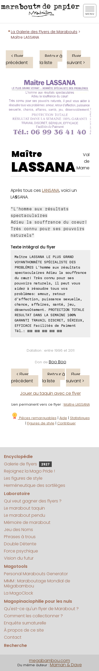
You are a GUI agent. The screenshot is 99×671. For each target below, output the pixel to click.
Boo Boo (57, 362)
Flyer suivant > (76, 59)
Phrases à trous (20, 537)
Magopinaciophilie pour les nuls (38, 601)
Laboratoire (17, 494)
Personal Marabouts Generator (36, 574)
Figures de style (40, 423)
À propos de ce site (24, 630)
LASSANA (43, 167)
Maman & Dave (66, 665)
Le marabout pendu (24, 515)
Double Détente (20, 544)
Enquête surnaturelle (25, 623)
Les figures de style (23, 478)
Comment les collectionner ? (33, 616)
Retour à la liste (51, 59)
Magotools (15, 566)
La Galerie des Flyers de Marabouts (44, 31)
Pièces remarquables (33, 417)
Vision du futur (19, 558)
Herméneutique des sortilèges (34, 485)
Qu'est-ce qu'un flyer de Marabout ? (41, 609)
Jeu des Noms (18, 530)
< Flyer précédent (17, 59)
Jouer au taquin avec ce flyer (50, 393)
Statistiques (80, 417)
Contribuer (66, 423)
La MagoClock (18, 593)
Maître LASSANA (77, 404)
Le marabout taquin (24, 508)
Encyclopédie (18, 457)
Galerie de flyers (28, 464)
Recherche (15, 645)
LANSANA (50, 190)
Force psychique (21, 551)
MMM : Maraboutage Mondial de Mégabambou (37, 583)
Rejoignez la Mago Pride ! (29, 471)
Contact (12, 637)
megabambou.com (49, 661)
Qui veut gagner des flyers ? (33, 501)
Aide (63, 417)
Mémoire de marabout (27, 522)
